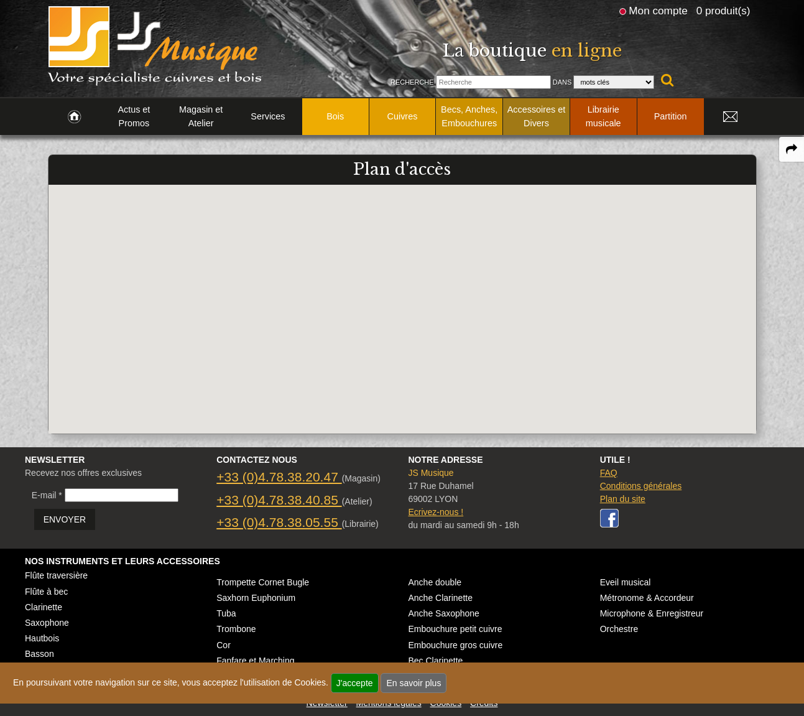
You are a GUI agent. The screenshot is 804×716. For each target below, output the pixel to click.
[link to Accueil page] (74, 117)
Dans (562, 82)
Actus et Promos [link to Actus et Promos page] (134, 116)
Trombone (236, 629)
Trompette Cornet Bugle (262, 582)
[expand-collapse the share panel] (791, 149)
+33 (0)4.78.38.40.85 (278, 500)
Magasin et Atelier (201, 116)
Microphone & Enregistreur (652, 613)
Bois (335, 116)
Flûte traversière (56, 575)
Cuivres (402, 116)
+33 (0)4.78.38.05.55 (278, 522)
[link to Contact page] (731, 117)
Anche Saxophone (443, 613)
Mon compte (658, 10)
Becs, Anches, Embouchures (469, 116)
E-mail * (47, 495)
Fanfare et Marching (255, 661)
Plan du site (622, 499)
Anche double (434, 582)
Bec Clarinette (435, 661)
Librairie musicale (603, 116)
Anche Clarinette (440, 598)
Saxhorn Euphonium (255, 598)
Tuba (226, 613)
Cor (223, 645)
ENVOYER (65, 519)
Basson (39, 654)
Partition (670, 116)
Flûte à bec (46, 592)
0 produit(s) (723, 10)
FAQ (608, 473)
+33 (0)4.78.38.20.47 (278, 477)
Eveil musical (625, 582)
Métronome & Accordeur (647, 598)
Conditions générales (641, 486)
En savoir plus (413, 683)
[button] (402, 297)
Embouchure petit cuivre (455, 629)
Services (268, 116)
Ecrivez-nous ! (435, 512)
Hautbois (42, 638)
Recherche (412, 82)
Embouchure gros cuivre (455, 645)
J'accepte (354, 683)
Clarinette (43, 607)
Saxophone (47, 623)
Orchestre (619, 629)
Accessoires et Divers (536, 116)
